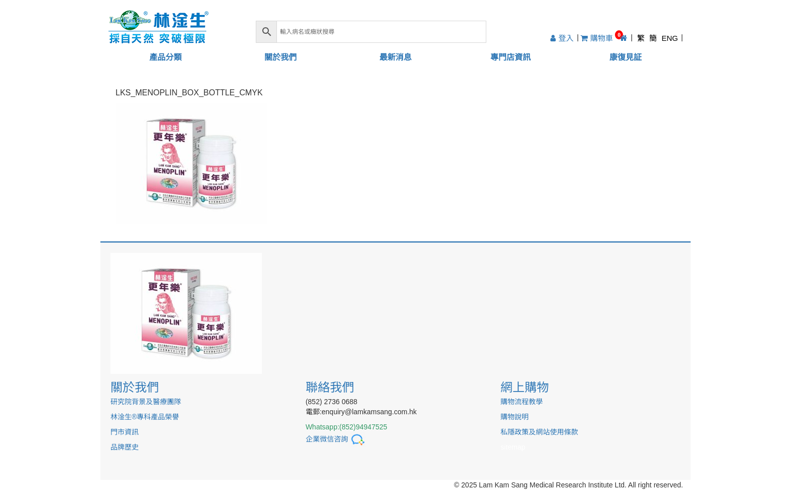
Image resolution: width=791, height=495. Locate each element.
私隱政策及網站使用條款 (539, 432)
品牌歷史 (124, 447)
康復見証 (625, 57)
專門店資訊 (510, 57)
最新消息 (395, 57)
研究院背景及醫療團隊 (145, 402)
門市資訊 (124, 432)
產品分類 (165, 57)
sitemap (512, 447)
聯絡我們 (330, 387)
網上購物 (524, 387)
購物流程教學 (521, 402)
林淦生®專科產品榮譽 (144, 417)
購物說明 (514, 417)
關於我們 (280, 57)
